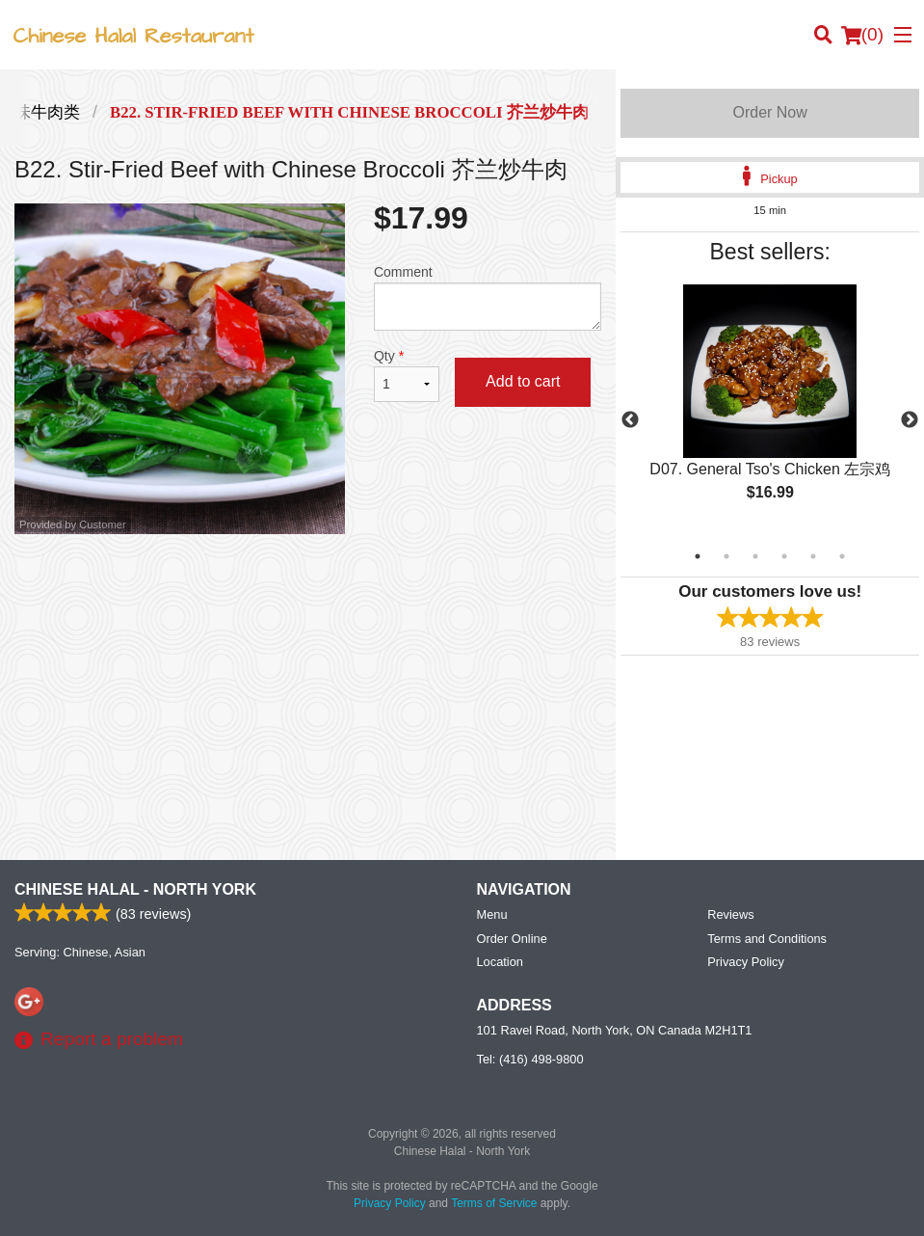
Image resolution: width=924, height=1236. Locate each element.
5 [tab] (813, 556)
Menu (492, 914)
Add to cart (523, 381)
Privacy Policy (745, 961)
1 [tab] (697, 556)
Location (500, 961)
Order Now (769, 112)
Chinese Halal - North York (135, 889)
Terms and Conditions (767, 938)
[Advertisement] (307, 597)
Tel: (530, 1059)
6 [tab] (842, 556)
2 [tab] (726, 556)
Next (909, 420)
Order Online (512, 938)
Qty (406, 375)
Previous (630, 420)
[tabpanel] (769, 409)
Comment (487, 297)
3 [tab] (755, 556)
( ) (862, 34)
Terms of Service (494, 1203)
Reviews (730, 914)
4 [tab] (784, 556)
